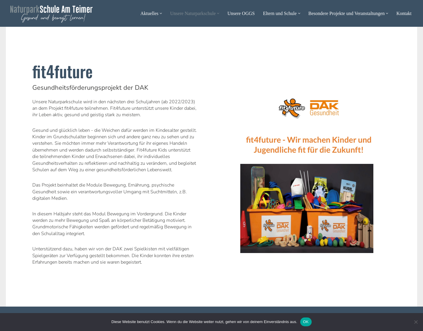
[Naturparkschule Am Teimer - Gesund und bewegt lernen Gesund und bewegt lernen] (51, 14)
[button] (161, 13)
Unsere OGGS (241, 13)
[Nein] (416, 322)
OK (306, 322)
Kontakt (404, 13)
